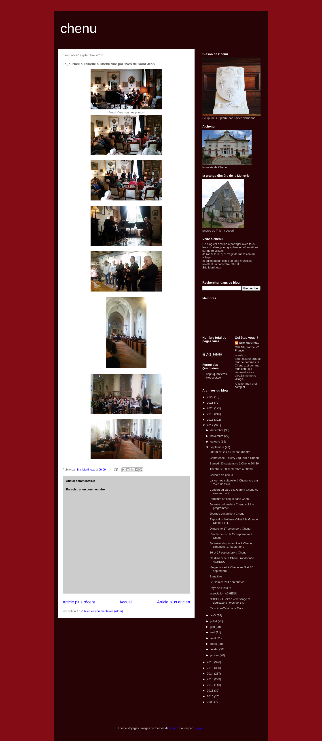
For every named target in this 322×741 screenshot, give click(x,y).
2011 (210, 690)
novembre (217, 436)
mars (214, 643)
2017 (210, 425)
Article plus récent (79, 602)
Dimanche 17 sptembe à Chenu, (230, 528)
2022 (210, 397)
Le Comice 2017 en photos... (228, 582)
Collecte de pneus (221, 475)
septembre (217, 447)
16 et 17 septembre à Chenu (228, 552)
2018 (210, 419)
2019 (210, 414)
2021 (210, 402)
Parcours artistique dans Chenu (230, 498)
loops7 (173, 728)
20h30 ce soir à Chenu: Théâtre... (231, 452)
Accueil (126, 602)
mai (213, 632)
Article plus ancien (173, 602)
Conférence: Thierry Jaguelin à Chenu (234, 458)
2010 (210, 696)
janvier (215, 655)
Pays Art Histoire (220, 588)
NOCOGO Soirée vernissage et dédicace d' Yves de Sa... (230, 600)
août (213, 615)
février (214, 649)
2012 (210, 685)
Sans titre (216, 576)
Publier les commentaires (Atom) (102, 611)
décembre (217, 430)
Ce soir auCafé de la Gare (226, 608)
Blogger (198, 728)
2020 (210, 408)
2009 (210, 702)
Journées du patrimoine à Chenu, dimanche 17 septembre (231, 545)
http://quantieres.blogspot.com (217, 375)
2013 (210, 679)
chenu (78, 28)
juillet (214, 621)
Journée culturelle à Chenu (227, 513)
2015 (210, 668)
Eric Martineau (249, 342)
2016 (210, 662)
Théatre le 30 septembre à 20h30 (231, 469)
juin (213, 626)
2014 (210, 673)
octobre (215, 441)
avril (213, 638)
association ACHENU (223, 593)
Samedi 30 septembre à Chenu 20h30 (234, 463)
